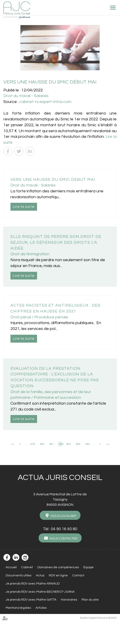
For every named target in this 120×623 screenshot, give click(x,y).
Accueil (11, 567)
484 (78, 444)
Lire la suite (24, 206)
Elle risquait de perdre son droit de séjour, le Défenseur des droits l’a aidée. (55, 242)
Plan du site (90, 599)
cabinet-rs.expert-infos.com (45, 102)
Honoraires (69, 599)
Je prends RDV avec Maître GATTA (31, 599)
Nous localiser (63, 516)
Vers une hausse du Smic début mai (52, 179)
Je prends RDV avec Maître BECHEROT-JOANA (40, 591)
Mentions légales (18, 607)
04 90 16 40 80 (64, 529)
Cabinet (27, 567)
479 (32, 444)
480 (42, 444)
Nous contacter (64, 538)
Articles (41, 607)
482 (61, 444)
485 (87, 444)
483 (68, 444)
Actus (40, 575)
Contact (78, 575)
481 (51, 444)
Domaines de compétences (58, 567)
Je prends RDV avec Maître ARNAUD (33, 583)
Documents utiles (18, 575)
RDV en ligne (58, 575)
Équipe (88, 567)
